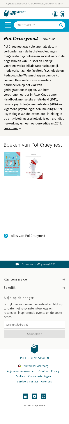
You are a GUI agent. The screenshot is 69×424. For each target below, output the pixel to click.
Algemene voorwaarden (21, 371)
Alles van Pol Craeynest (28, 236)
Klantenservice (34, 279)
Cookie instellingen (39, 376)
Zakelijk (34, 288)
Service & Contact (27, 381)
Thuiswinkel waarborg (33, 366)
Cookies (20, 376)
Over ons (46, 381)
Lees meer (11, 128)
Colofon (43, 371)
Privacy (55, 371)
